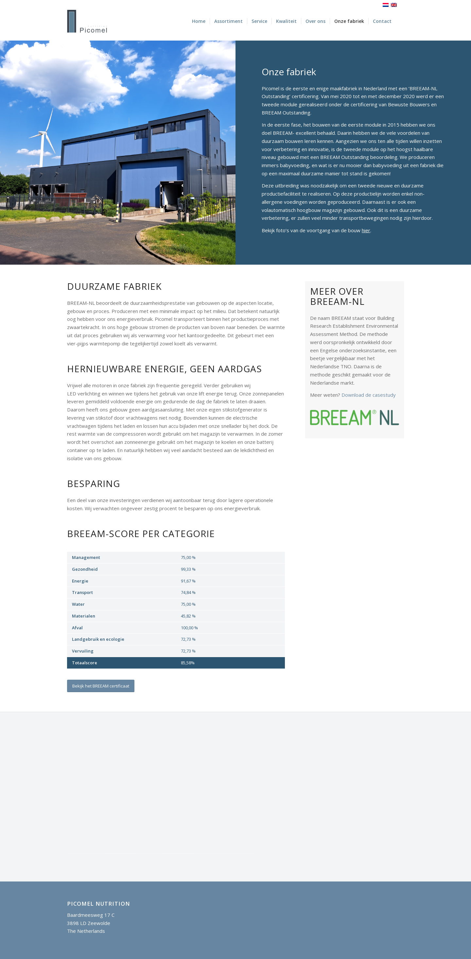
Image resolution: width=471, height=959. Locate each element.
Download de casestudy (368, 395)
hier (366, 230)
